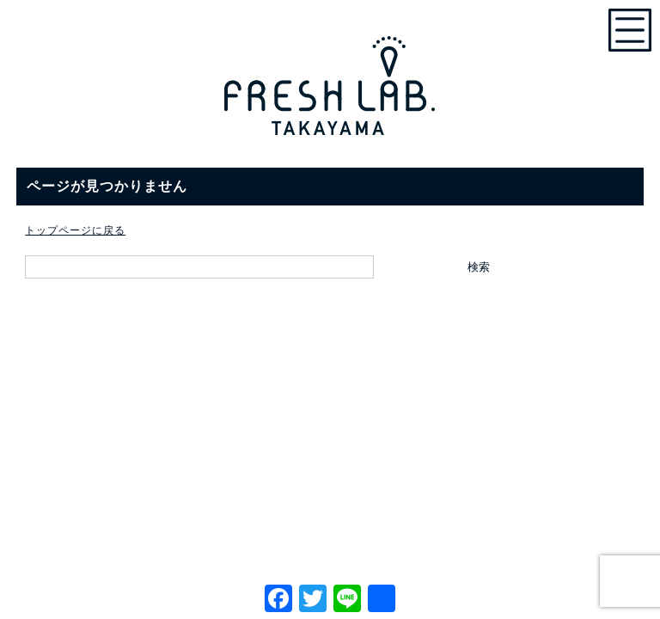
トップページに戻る (75, 230)
